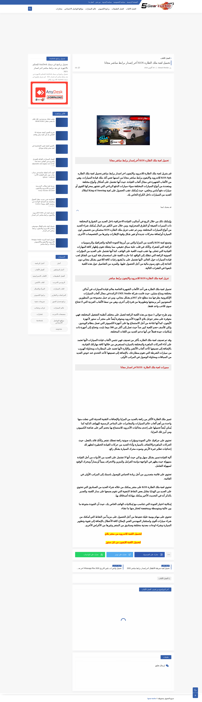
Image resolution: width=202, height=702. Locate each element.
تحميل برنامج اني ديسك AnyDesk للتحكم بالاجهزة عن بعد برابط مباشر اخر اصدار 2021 (50, 67)
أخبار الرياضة (39, 263)
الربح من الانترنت (59, 282)
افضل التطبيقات (118, 9)
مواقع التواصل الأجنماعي (59, 322)
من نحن (97, 2)
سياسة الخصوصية (119, 2)
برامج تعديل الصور (59, 302)
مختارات (59, 9)
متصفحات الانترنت (58, 314)
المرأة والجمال (39, 289)
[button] (149, 554)
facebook (39, 321)
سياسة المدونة (107, 2)
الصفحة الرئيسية (132, 2)
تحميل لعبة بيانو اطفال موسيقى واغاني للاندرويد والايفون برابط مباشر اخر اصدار (43, 228)
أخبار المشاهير (59, 270)
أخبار (59, 263)
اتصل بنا (91, 2)
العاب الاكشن (39, 282)
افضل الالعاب (131, 9)
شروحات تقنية (40, 302)
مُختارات (40, 314)
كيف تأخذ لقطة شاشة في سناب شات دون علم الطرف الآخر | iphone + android (43, 175)
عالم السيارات (90, 9)
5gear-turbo (151, 698)
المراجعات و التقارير (59, 295)
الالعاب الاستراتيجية (39, 276)
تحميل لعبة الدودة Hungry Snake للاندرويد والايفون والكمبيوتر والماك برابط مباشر (43, 242)
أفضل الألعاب (165, 58)
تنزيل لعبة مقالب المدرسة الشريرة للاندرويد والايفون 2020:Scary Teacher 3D (45, 188)
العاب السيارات (58, 289)
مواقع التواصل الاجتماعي (73, 9)
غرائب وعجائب (39, 308)
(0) (77, 68)
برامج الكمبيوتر (104, 9)
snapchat (59, 329)
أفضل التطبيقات (59, 276)
